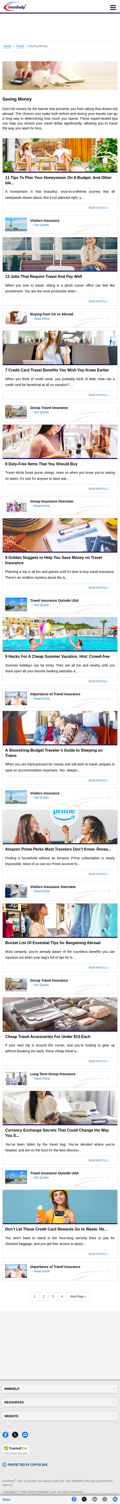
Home (7, 46)
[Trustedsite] (15, 1454)
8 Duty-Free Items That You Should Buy (41, 464)
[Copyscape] (24, 1465)
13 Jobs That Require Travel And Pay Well (43, 276)
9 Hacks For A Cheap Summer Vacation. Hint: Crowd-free (57, 656)
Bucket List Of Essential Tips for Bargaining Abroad (53, 943)
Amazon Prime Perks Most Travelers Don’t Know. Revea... (58, 849)
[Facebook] (6, 1436)
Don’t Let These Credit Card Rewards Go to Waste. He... (56, 1229)
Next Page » (78, 1296)
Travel (20, 46)
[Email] (26, 1436)
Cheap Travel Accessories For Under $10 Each (47, 1037)
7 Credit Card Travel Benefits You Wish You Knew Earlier (57, 370)
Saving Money (38, 46)
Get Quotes (41, 225)
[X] (16, 1436)
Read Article (98, 207)
